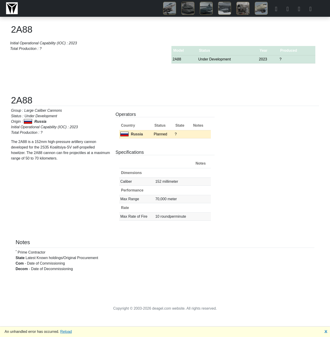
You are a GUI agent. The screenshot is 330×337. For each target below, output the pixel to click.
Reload (66, 332)
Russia (131, 134)
